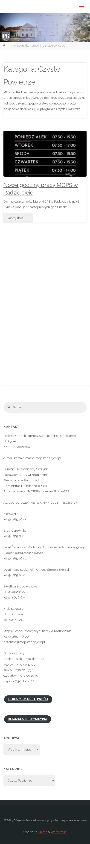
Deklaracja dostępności (28, 699)
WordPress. (59, 832)
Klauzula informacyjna (27, 719)
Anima (42, 832)
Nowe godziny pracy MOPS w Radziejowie (40, 189)
